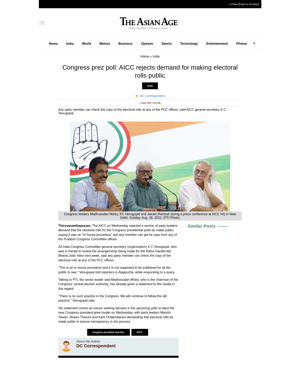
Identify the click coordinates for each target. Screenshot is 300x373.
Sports (167, 43)
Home (53, 43)
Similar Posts (201, 226)
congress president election (108, 332)
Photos (241, 43)
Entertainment (217, 43)
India (70, 43)
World (86, 43)
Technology (189, 43)
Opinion (147, 43)
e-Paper (233, 4)
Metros (104, 43)
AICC (139, 332)
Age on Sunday (249, 4)
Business (125, 43)
